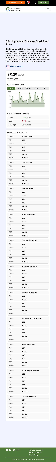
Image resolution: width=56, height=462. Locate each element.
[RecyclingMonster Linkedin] (17, 450)
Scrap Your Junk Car (15, 2)
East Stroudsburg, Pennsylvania (32, 318)
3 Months (20, 88)
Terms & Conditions (35, 452)
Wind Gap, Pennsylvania (29, 292)
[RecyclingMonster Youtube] (7, 450)
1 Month (11, 88)
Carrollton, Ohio (27, 162)
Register (43, 2)
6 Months (28, 88)
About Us (32, 450)
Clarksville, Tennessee (29, 396)
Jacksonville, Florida (28, 344)
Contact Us (39, 450)
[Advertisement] (28, 25)
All (44, 88)
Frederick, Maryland (28, 188)
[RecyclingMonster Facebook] (10, 450)
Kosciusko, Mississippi (29, 240)
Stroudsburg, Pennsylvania (30, 370)
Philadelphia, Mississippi (29, 266)
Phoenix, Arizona (27, 136)
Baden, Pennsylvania (28, 214)
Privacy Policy (33, 455)
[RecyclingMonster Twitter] (14, 450)
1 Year (36, 88)
